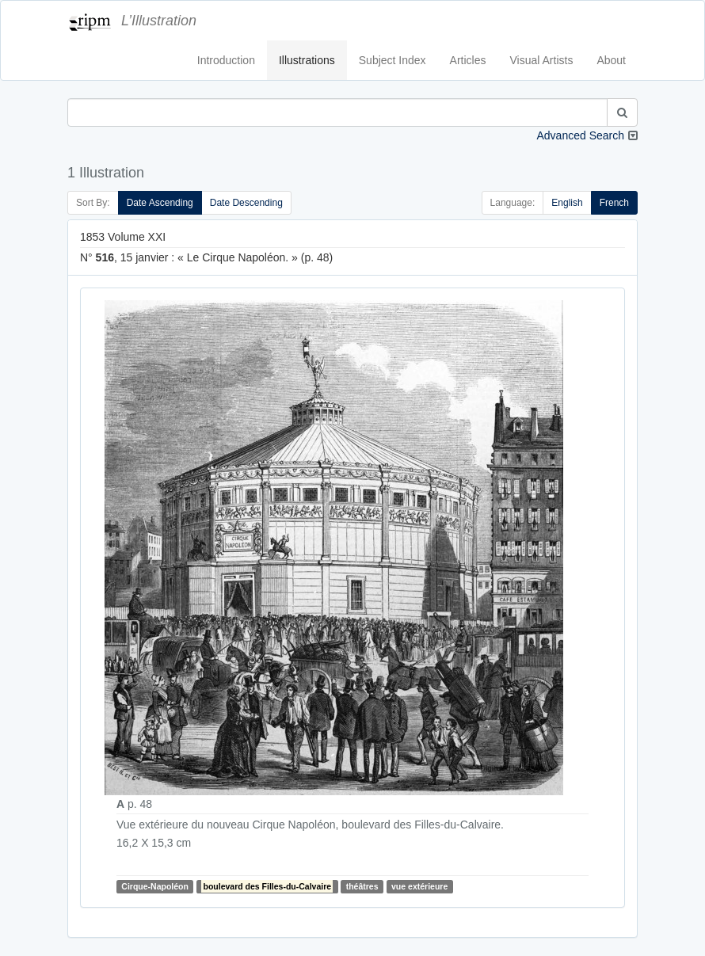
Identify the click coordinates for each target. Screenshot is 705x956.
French (614, 202)
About (611, 60)
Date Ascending (160, 202)
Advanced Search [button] (580, 135)
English (566, 202)
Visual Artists (542, 60)
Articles (468, 60)
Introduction (226, 60)
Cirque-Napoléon (155, 886)
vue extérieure (419, 886)
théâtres (362, 886)
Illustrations (307, 60)
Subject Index (392, 60)
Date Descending (246, 202)
